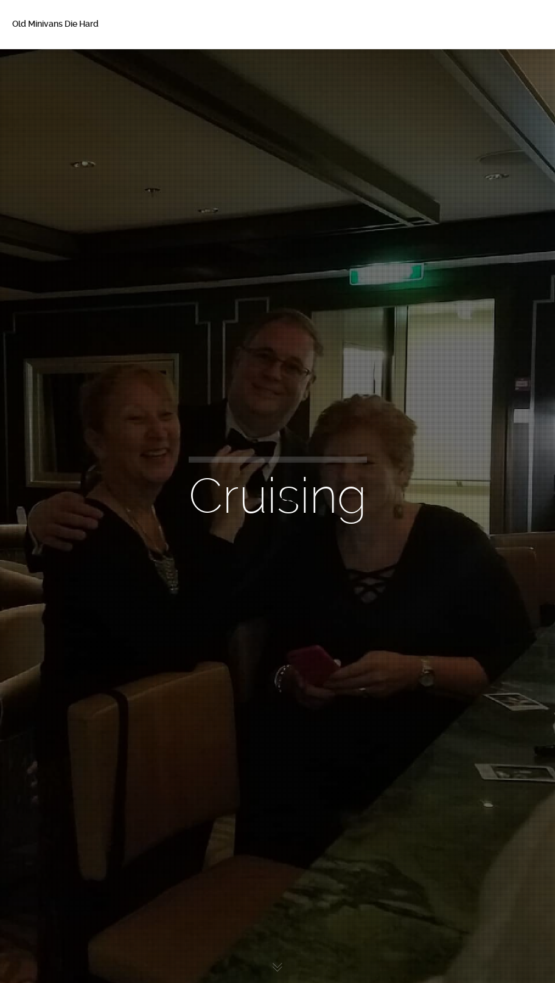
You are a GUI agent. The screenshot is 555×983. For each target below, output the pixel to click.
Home (42, 67)
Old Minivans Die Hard (55, 24)
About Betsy (54, 92)
